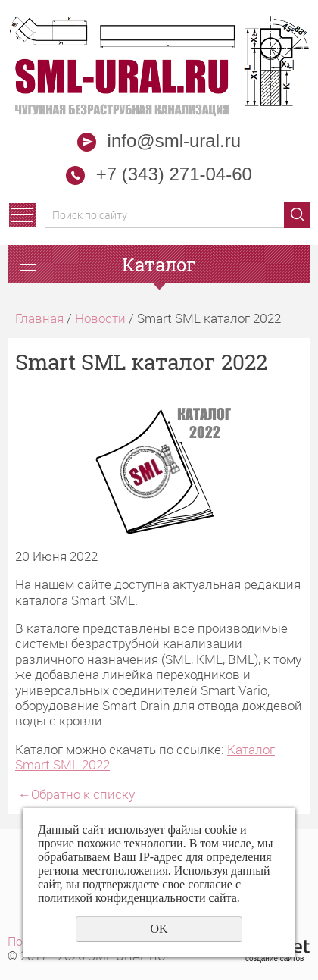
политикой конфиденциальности (122, 897)
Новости (100, 318)
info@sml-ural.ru (159, 140)
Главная (39, 318)
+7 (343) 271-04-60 (174, 174)
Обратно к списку (75, 794)
